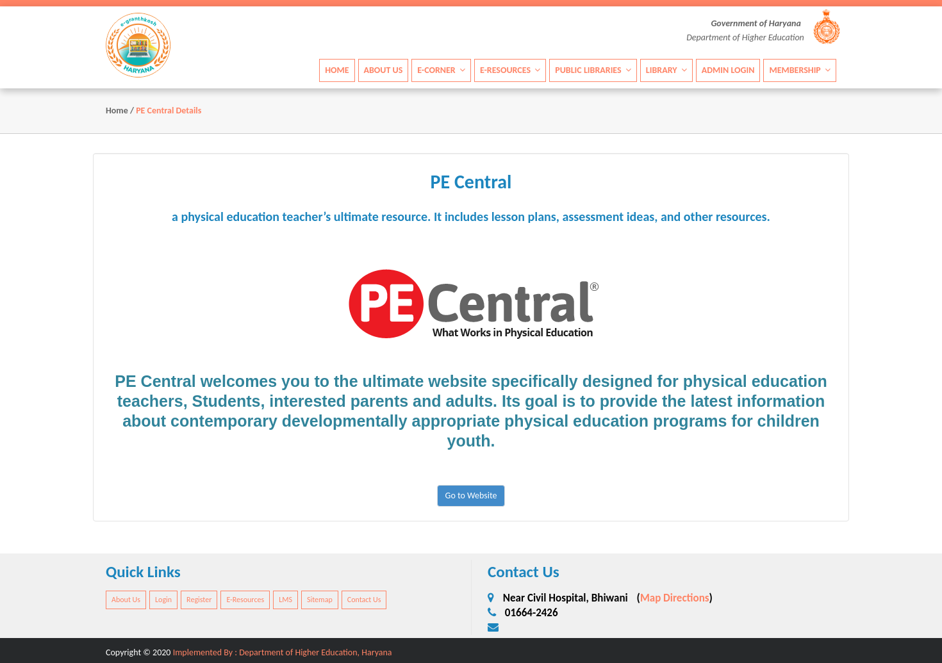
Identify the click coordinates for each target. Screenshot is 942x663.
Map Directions (674, 598)
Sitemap (320, 599)
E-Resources (510, 69)
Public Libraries (593, 69)
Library (666, 69)
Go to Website (471, 495)
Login (163, 599)
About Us (383, 69)
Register (198, 599)
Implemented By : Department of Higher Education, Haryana (282, 652)
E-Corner (441, 69)
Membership (799, 69)
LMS (285, 599)
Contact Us (364, 599)
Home (337, 69)
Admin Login (728, 69)
